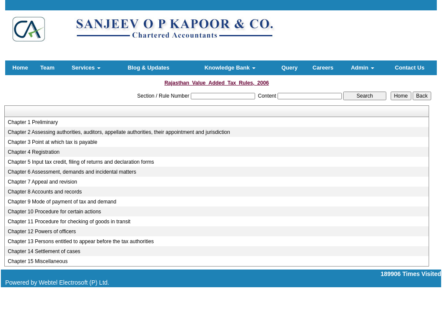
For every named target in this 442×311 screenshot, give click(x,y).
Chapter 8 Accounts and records (45, 192)
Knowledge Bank (230, 67)
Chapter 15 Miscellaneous (38, 261)
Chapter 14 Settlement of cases (44, 251)
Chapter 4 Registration (34, 152)
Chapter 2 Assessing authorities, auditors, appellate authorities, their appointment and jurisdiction (119, 132)
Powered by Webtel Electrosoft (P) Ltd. (57, 282)
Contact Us (410, 67)
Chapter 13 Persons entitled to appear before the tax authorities (81, 241)
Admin (362, 67)
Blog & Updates (149, 67)
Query (289, 67)
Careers (323, 67)
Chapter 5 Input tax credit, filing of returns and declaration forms (81, 162)
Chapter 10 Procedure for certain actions (54, 212)
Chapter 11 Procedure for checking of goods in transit (69, 222)
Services (86, 67)
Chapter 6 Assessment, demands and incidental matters (72, 172)
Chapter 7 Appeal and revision (42, 182)
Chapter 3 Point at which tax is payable (52, 142)
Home (20, 67)
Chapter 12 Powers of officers (42, 231)
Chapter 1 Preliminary (33, 122)
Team (47, 67)
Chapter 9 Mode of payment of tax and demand (62, 202)
